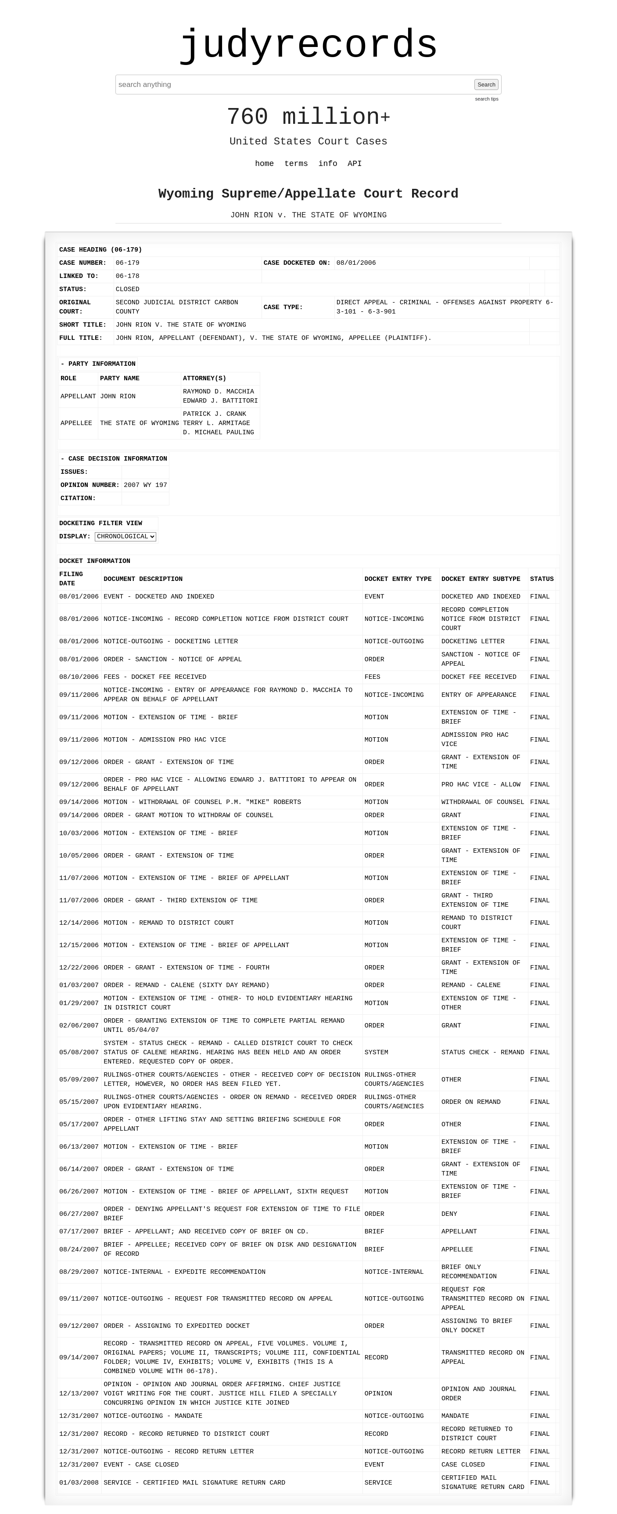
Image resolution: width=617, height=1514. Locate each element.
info (328, 163)
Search (486, 84)
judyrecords (308, 46)
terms (296, 163)
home (264, 163)
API (355, 163)
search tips (487, 98)
